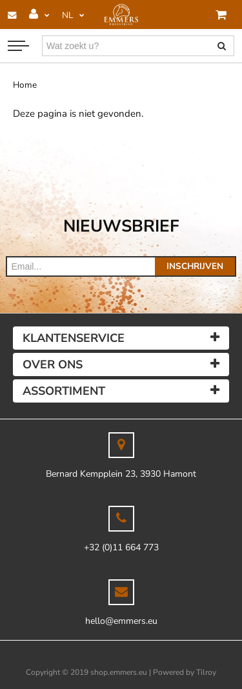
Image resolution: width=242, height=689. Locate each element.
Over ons (53, 364)
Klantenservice (74, 338)
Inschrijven (194, 266)
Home (25, 85)
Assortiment (64, 391)
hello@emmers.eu (121, 621)
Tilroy (206, 672)
